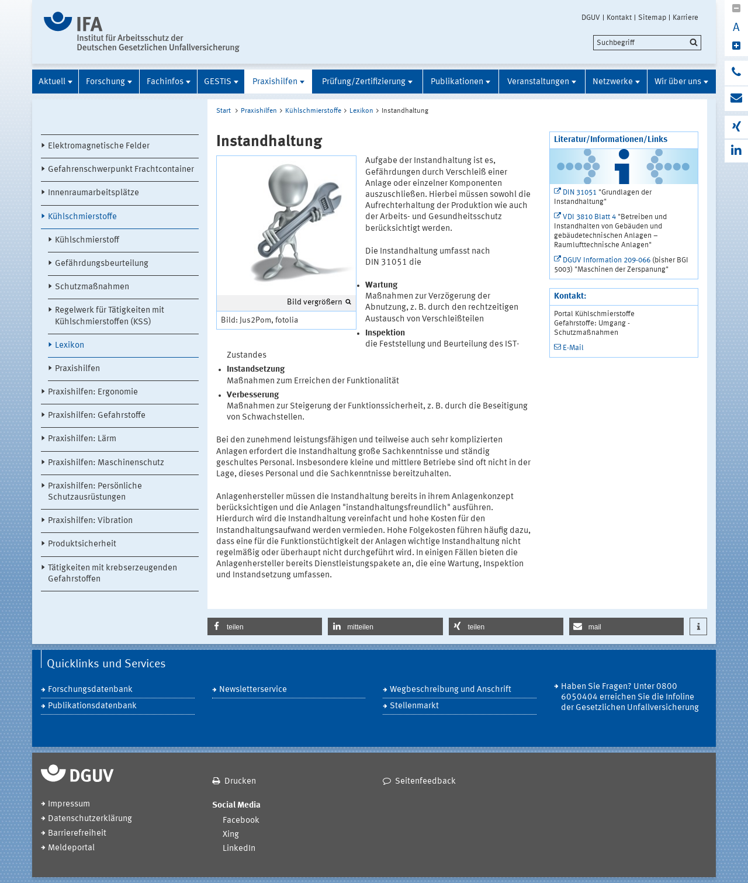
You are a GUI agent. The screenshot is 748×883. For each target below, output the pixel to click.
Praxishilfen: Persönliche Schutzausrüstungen (95, 492)
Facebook (241, 820)
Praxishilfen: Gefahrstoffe (97, 415)
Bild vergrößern (314, 302)
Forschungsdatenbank (90, 689)
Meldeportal (71, 848)
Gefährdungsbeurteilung (101, 263)
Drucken (240, 781)
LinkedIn (239, 848)
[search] (647, 42)
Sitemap (652, 17)
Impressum (69, 804)
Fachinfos (165, 82)
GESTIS (217, 82)
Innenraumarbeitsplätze (93, 193)
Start (223, 111)
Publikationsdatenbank (92, 706)
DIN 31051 (580, 192)
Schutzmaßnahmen (92, 287)
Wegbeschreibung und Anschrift (450, 689)
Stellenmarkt (414, 706)
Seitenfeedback (425, 781)
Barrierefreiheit (77, 833)
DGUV (590, 17)
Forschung (105, 82)
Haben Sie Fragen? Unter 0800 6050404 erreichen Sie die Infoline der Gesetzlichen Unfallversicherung (630, 697)
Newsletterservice (253, 689)
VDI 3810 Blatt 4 (589, 217)
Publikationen (457, 82)
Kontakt (619, 17)
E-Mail (573, 348)
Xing (231, 834)
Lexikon (69, 345)
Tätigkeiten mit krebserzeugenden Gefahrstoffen (112, 574)
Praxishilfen (274, 82)
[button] (264, 626)
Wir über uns (677, 82)
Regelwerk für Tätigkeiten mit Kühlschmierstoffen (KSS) (109, 316)
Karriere (685, 17)
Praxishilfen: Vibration (90, 521)
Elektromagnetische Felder (99, 146)
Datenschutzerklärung (90, 819)
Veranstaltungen (538, 82)
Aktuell (52, 82)
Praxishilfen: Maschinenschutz (106, 463)
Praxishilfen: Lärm (82, 439)
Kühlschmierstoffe (82, 217)
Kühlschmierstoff (87, 240)
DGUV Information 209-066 (606, 260)
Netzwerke (613, 82)
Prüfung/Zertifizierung (364, 82)
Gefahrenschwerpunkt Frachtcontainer (121, 169)
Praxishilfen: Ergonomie (93, 392)
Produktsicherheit (82, 544)
